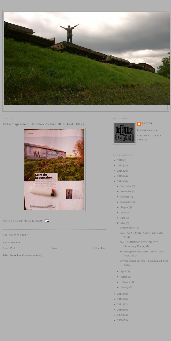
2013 (120, 293)
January (124, 287)
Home (54, 248)
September (126, 202)
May (123, 223)
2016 (120, 170)
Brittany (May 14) (129, 227)
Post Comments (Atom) (29, 255)
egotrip (147, 123)
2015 (120, 176)
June (123, 217)
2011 (120, 304)
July (122, 212)
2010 (120, 309)
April (123, 271)
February (125, 282)
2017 (120, 165)
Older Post (100, 248)
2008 (120, 320)
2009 (120, 315)
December (126, 186)
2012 (120, 299)
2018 (120, 160)
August (124, 207)
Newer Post (9, 248)
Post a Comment (11, 242)
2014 (120, 181)
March (124, 276)
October (125, 196)
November (126, 191)
